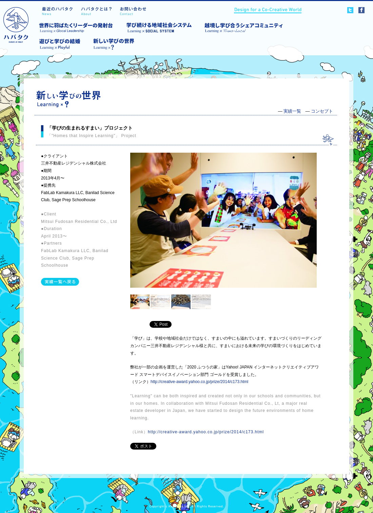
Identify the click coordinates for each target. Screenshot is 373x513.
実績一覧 (292, 111)
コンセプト (322, 111)
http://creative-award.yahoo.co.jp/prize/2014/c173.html (199, 381)
